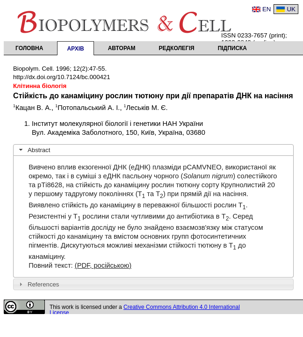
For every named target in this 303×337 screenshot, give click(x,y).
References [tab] (38, 284)
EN (266, 9)
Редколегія (177, 48)
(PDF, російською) (103, 265)
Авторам (122, 48)
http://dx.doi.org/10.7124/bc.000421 (61, 77)
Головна (29, 48)
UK (291, 9)
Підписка (232, 48)
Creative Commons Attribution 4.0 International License (145, 310)
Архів (75, 48)
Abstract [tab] (33, 150)
